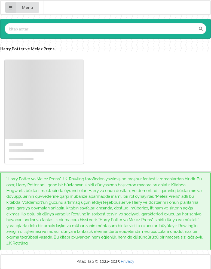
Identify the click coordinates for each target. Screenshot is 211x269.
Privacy (127, 261)
